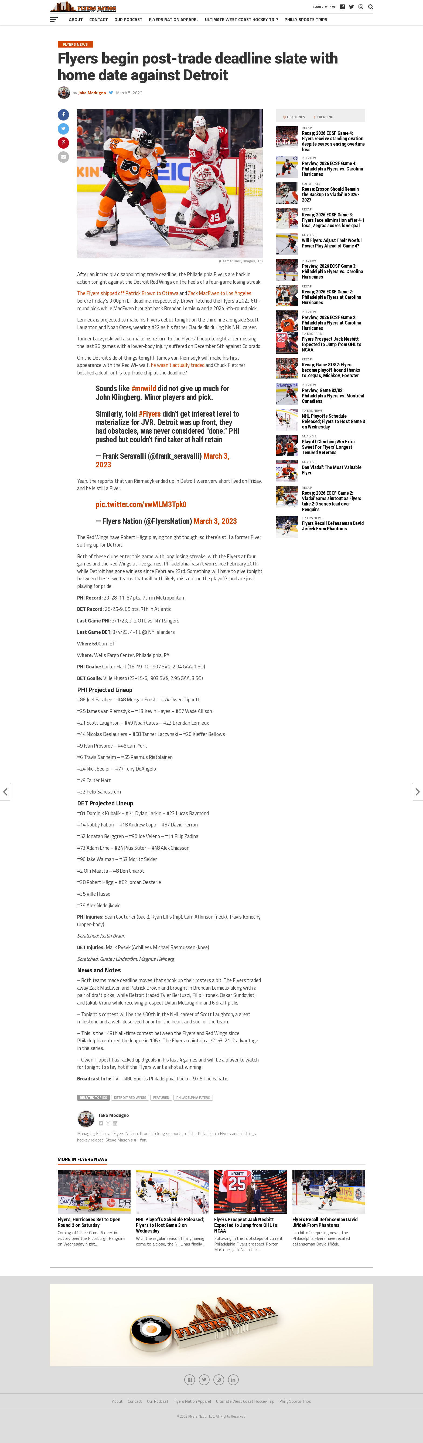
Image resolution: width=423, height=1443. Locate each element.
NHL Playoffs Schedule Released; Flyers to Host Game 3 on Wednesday (333, 421)
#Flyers (150, 413)
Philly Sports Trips (306, 19)
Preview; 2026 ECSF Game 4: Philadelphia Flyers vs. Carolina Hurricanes (332, 168)
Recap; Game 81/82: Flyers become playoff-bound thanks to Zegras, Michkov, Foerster (331, 370)
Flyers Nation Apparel (174, 19)
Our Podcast (128, 19)
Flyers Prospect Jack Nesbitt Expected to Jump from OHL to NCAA (331, 344)
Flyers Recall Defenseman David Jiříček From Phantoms (333, 525)
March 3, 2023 (215, 521)
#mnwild (143, 388)
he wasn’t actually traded (177, 365)
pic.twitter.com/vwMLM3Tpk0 (141, 504)
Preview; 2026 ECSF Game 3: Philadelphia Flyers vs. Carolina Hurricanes (332, 271)
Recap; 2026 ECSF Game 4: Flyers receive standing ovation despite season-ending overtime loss (333, 141)
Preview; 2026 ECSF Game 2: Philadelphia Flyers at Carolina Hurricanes (331, 322)
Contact (98, 19)
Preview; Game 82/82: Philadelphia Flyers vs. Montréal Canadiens (333, 395)
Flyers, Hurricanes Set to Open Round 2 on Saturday (89, 1222)
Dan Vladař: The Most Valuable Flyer (331, 470)
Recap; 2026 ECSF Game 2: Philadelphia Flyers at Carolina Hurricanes (331, 297)
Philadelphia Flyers (193, 1097)
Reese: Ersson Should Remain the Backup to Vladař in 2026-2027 (330, 194)
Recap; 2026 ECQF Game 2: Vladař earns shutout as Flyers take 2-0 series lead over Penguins (331, 501)
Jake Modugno (92, 92)
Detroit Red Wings (130, 1097)
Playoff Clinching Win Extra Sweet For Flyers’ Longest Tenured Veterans (328, 447)
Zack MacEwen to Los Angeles (219, 293)
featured (161, 1097)
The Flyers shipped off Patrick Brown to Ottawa (127, 293)
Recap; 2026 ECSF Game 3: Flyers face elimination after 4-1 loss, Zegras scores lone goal (333, 220)
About (76, 19)
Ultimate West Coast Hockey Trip (241, 19)
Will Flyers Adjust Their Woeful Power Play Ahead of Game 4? (332, 243)
